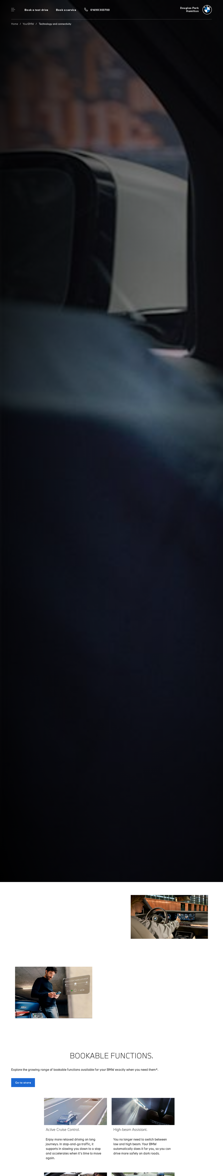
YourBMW (28, 24)
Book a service (66, 10)
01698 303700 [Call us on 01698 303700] (100, 10)
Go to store (23, 1082)
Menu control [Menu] (13, 9)
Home (14, 24)
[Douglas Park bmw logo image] (196, 9)
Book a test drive (36, 10)
